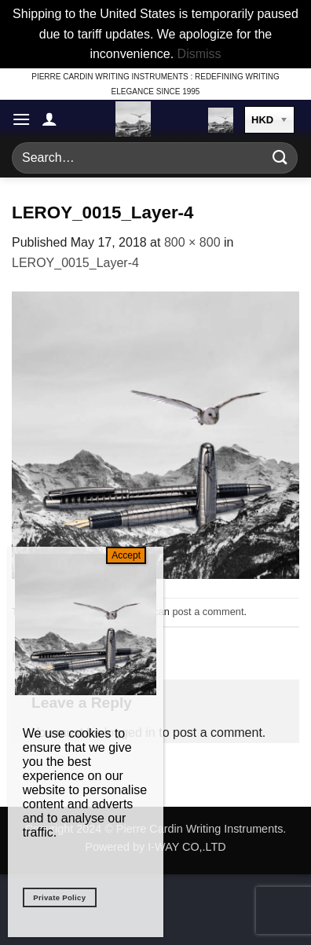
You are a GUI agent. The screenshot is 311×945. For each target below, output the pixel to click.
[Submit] (280, 157)
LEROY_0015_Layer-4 (75, 262)
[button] (21, 119)
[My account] (49, 118)
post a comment (207, 611)
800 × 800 (192, 242)
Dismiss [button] (199, 53)
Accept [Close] (126, 555)
